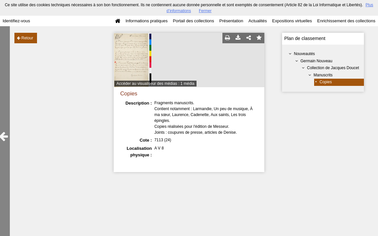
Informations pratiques (146, 20)
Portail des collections (193, 20)
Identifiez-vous (16, 20)
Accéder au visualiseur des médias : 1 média (155, 83)
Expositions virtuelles (292, 20)
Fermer (205, 11)
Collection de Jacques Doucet (333, 68)
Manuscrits (322, 75)
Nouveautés (304, 53)
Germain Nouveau (316, 61)
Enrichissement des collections (346, 20)
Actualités (257, 20)
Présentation (231, 20)
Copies (326, 82)
